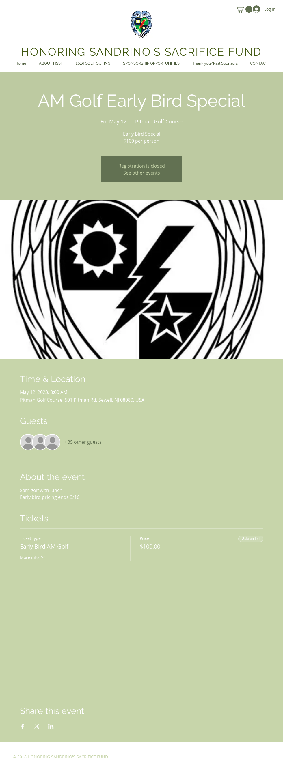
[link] (243, 9)
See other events (141, 173)
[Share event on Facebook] (22, 726)
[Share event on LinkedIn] (51, 726)
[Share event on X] (37, 726)
